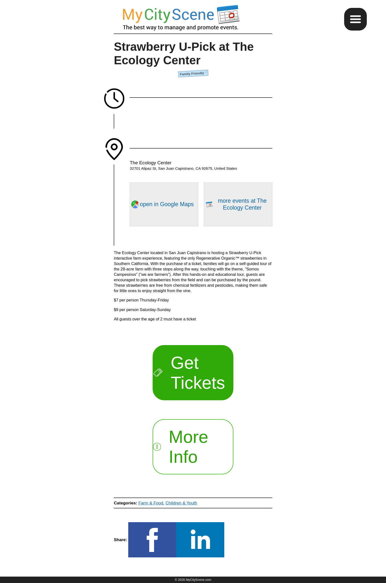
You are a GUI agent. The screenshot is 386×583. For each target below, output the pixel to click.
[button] (355, 19)
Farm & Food (150, 502)
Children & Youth (181, 502)
